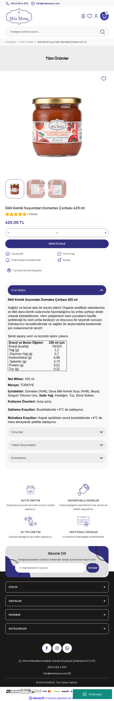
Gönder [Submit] (93, 567)
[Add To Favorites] (104, 78)
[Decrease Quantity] (8, 232)
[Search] (57, 32)
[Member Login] (96, 16)
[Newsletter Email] (50, 568)
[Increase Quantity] (105, 232)
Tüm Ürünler (57, 58)
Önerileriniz (18, 458)
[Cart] (104, 16)
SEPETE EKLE (57, 243)
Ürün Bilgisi (18, 290)
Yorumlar (17, 432)
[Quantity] (57, 232)
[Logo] (19, 16)
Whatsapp (92, 694)
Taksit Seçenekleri (23, 445)
